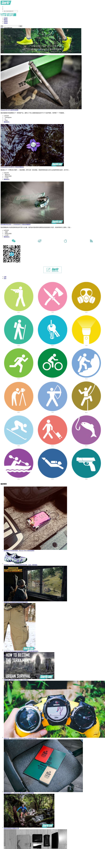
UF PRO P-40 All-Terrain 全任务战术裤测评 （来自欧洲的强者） (54, 627)
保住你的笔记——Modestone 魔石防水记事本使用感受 (54, 766)
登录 (5, 278)
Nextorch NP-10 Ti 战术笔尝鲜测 (9, 110)
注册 (5, 276)
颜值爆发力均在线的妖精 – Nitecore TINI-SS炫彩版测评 (54, 519)
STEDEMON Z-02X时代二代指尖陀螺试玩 (12, 167)
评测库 (6, 18)
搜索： (2, 26)
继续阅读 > (7, 122)
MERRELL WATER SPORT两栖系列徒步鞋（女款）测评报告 (54, 558)
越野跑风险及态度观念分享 (54, 811)
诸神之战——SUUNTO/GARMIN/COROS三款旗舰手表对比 (54, 710)
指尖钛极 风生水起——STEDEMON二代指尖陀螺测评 (16, 224)
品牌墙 (6, 21)
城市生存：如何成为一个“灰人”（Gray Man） (54, 666)
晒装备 (6, 19)
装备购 (6, 23)
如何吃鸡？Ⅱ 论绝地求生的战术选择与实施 (54, 584)
